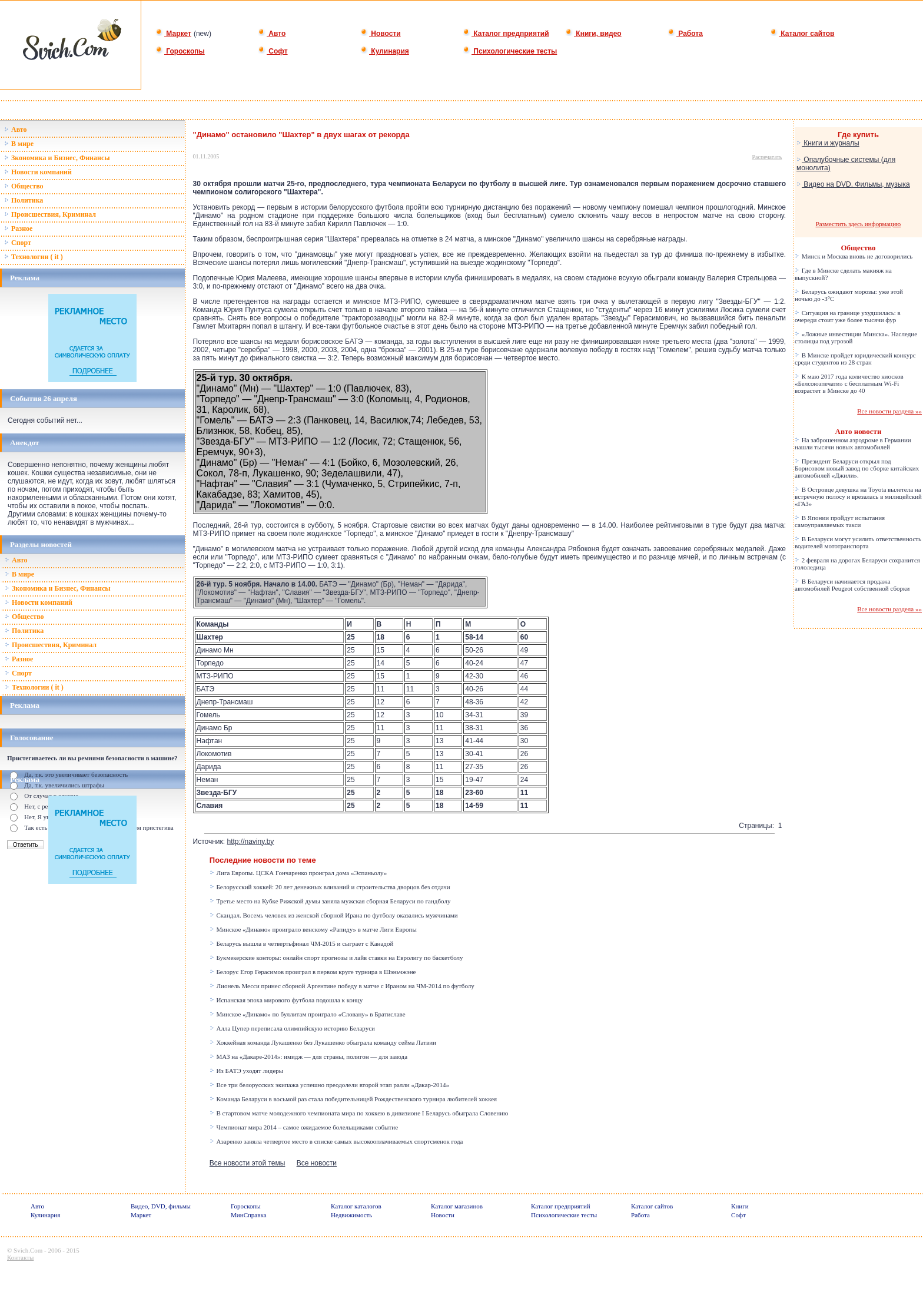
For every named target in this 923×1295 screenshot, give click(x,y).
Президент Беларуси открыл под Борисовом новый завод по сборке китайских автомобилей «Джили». (857, 468)
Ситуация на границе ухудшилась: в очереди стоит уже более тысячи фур (848, 316)
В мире (19, 144)
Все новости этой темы (247, 1163)
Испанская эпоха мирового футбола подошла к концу (286, 999)
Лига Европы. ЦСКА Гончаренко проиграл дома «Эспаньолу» (298, 872)
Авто (271, 33)
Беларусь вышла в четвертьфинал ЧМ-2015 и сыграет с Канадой (302, 943)
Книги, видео (593, 33)
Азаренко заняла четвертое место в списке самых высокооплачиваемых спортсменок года (336, 1141)
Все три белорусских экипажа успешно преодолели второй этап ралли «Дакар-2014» (329, 1084)
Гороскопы (180, 51)
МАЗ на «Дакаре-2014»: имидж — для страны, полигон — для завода (308, 1056)
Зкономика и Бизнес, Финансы (57, 158)
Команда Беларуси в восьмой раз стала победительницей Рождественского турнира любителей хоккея (353, 1098)
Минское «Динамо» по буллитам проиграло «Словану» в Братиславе (308, 1014)
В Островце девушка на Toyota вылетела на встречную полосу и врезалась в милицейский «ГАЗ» (858, 496)
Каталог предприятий (506, 33)
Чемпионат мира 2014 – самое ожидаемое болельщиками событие (304, 1127)
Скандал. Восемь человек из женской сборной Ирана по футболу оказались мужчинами (334, 915)
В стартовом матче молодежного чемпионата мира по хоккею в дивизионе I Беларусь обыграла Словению (359, 1113)
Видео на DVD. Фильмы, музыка (853, 184)
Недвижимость (351, 1214)
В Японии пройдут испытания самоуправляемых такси (840, 521)
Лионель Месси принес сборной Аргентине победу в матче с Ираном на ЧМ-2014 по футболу (342, 985)
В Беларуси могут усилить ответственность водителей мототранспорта (858, 542)
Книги (740, 1206)
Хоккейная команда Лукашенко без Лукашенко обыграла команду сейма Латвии (323, 1042)
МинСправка (248, 1214)
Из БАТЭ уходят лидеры (246, 1070)
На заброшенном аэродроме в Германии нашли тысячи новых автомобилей (853, 443)
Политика (23, 200)
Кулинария (384, 51)
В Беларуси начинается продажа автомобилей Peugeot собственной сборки (852, 585)
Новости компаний (38, 172)
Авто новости (858, 431)
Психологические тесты (510, 51)
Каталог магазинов (457, 1206)
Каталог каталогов (356, 1206)
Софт (273, 51)
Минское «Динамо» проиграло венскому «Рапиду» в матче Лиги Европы (313, 929)
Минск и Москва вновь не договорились (853, 256)
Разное (18, 228)
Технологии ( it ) (33, 257)
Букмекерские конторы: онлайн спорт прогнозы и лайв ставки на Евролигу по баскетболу (336, 957)
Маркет (173, 33)
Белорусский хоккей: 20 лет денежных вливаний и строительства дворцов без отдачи (330, 886)
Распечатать (767, 157)
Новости (380, 33)
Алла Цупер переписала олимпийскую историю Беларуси (292, 1028)
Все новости (317, 1163)
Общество (24, 186)
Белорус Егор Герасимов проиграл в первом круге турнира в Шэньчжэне (313, 971)
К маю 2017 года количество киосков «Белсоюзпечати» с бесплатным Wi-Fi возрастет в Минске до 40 (849, 383)
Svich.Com (28, 1250)
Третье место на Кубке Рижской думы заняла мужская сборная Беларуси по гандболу (330, 901)
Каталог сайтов (802, 33)
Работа (685, 33)
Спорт (17, 243)
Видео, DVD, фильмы (161, 1206)
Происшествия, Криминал (50, 214)
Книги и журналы (827, 143)
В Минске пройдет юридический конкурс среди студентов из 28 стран (855, 359)
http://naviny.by (250, 841)
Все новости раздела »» (889, 411)
